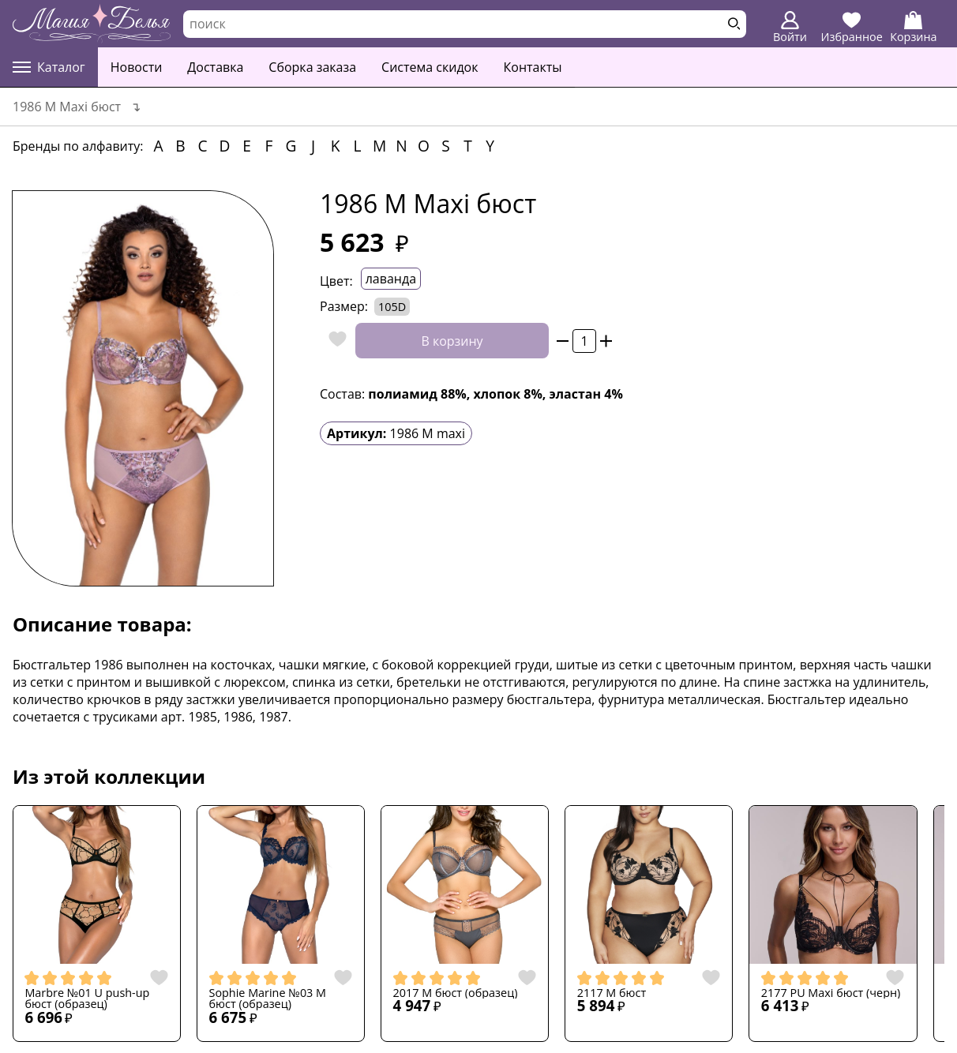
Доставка (215, 67)
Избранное (852, 27)
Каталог (49, 67)
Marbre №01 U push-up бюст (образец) (86, 998)
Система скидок (429, 67)
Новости (137, 67)
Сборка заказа (312, 67)
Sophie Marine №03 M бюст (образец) (268, 998)
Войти (790, 27)
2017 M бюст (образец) (455, 993)
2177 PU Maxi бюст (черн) (831, 993)
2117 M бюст (612, 993)
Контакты (533, 67)
